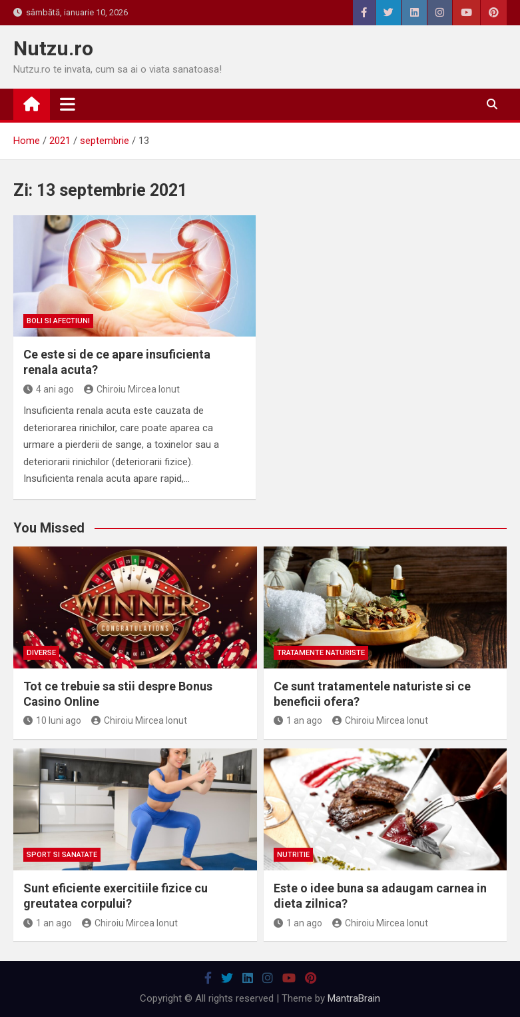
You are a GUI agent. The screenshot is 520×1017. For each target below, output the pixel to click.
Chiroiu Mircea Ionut (132, 389)
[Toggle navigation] (67, 104)
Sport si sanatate (62, 854)
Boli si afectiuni (58, 321)
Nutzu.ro (53, 48)
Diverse (41, 652)
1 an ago (298, 720)
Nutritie (293, 854)
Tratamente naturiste (321, 652)
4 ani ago (48, 389)
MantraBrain (354, 998)
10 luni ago (52, 720)
